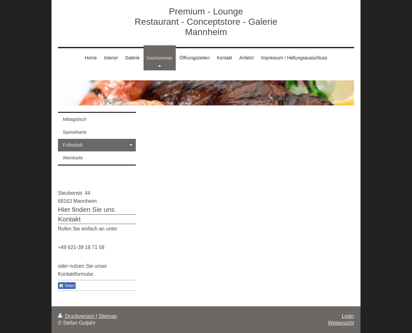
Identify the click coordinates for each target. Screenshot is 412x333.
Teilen (66, 286)
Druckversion (77, 316)
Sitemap (107, 316)
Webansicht (341, 323)
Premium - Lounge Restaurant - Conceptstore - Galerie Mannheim (206, 21)
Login (348, 316)
